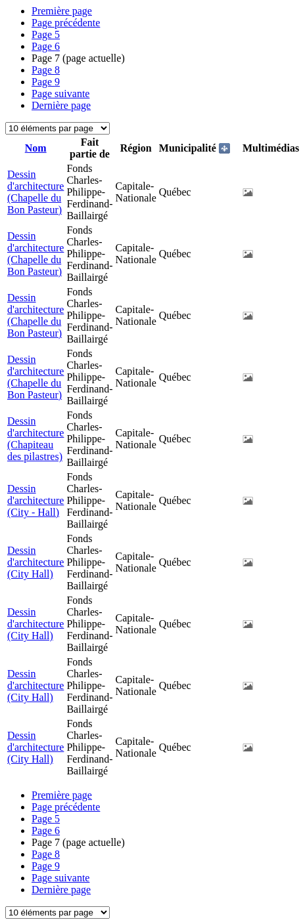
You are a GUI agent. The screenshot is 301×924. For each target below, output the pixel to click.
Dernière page (61, 105)
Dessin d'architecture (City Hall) (35, 562)
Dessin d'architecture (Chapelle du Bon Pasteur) (35, 192)
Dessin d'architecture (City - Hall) (35, 500)
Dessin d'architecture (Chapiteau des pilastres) (35, 438)
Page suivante (60, 93)
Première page (62, 10)
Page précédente (66, 22)
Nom (36, 148)
